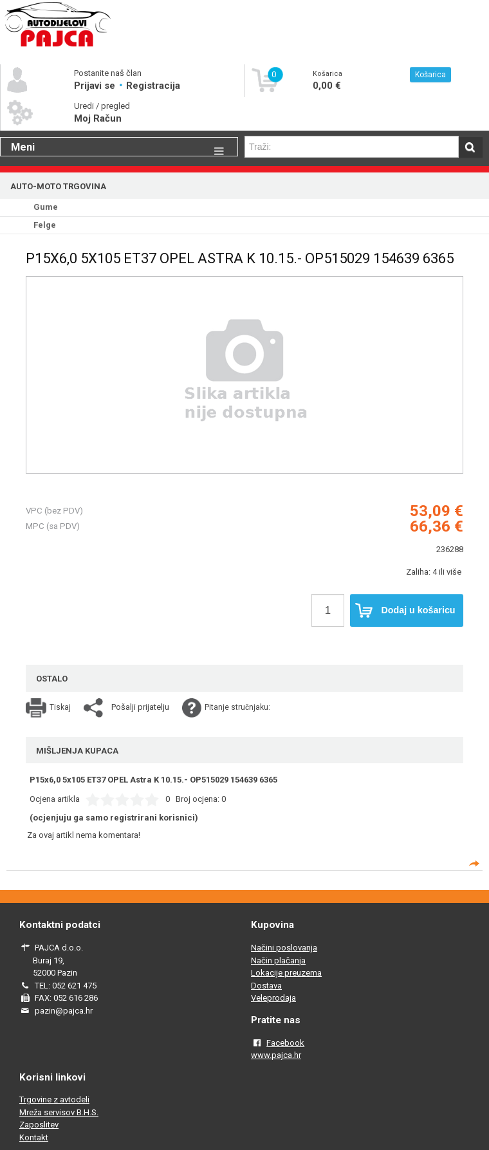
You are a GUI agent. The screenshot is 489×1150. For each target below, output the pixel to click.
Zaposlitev (39, 1124)
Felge (44, 225)
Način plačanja (278, 960)
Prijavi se (96, 85)
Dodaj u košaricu (405, 610)
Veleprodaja (273, 998)
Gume (45, 207)
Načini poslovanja (284, 947)
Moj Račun (98, 118)
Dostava (266, 985)
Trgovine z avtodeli (54, 1099)
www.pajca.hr (276, 1055)
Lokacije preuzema (286, 973)
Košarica (430, 74)
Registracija (153, 85)
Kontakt (33, 1137)
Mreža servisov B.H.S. (58, 1112)
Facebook (285, 1043)
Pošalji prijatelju (140, 707)
